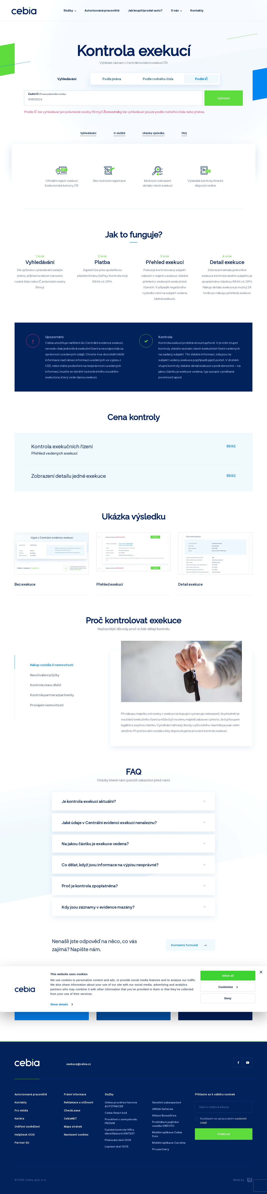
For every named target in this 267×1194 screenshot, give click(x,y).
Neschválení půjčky (44, 675)
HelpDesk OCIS (25, 1134)
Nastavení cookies (76, 1134)
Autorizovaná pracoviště (102, 10)
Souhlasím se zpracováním (217, 1118)
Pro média (21, 1110)
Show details (59, 1186)
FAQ (184, 133)
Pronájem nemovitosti (46, 705)
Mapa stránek (73, 1126)
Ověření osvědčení (27, 1126)
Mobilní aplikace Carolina (168, 1142)
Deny (228, 1180)
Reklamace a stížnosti (78, 1102)
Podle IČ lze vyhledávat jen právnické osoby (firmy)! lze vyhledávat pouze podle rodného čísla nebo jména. (114, 112)
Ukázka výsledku (153, 133)
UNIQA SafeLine (162, 1108)
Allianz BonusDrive (164, 1115)
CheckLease (72, 1110)
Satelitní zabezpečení (166, 1102)
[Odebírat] (223, 1134)
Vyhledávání (88, 133)
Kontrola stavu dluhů (45, 685)
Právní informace (75, 1094)
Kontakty (197, 10)
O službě (119, 133)
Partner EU (22, 1142)
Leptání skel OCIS (116, 1146)
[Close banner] (261, 1154)
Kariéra (19, 1118)
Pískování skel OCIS (118, 1140)
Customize (228, 1169)
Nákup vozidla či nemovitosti (51, 665)
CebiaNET (70, 1118)
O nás (175, 10)
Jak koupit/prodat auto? (145, 10)
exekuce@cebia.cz (78, 1064)
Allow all (228, 1157)
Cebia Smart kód (116, 1112)
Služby (68, 10)
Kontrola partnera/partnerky (52, 695)
